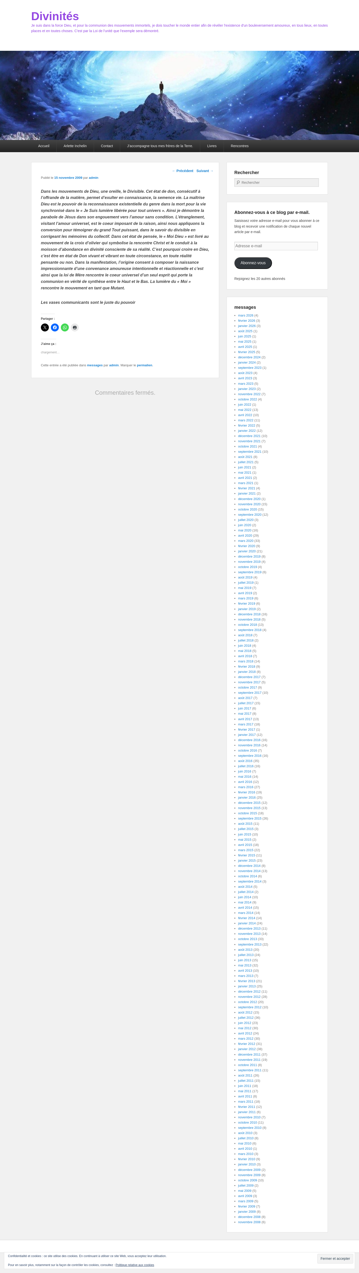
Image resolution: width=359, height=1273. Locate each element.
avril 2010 (245, 1148)
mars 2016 (245, 787)
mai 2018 (244, 651)
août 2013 (245, 950)
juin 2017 (244, 708)
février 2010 (246, 1159)
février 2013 (246, 981)
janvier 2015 (247, 860)
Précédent (182, 171)
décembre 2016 (249, 740)
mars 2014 (245, 913)
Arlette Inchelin (75, 146)
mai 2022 (244, 410)
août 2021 (245, 457)
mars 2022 (245, 420)
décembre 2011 (249, 1054)
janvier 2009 (247, 1211)
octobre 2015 (247, 813)
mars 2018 (245, 661)
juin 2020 (244, 525)
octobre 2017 (247, 687)
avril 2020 (245, 535)
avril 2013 (245, 970)
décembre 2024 (249, 357)
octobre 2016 (247, 750)
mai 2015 (244, 839)
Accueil (43, 146)
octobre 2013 (247, 939)
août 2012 (245, 1012)
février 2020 (246, 546)
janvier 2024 (247, 362)
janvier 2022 (247, 431)
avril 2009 (245, 1196)
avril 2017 (245, 719)
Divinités (55, 16)
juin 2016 (244, 771)
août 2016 (245, 761)
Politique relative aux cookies (135, 1265)
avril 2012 (245, 1033)
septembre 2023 (250, 368)
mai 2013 (244, 965)
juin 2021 (244, 467)
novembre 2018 (249, 619)
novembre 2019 (249, 562)
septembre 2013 (250, 944)
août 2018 (245, 635)
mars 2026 (245, 315)
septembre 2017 (250, 693)
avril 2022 (245, 415)
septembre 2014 (250, 881)
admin (93, 178)
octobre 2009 (247, 1180)
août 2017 (245, 698)
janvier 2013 (247, 986)
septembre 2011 (250, 1070)
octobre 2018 (247, 625)
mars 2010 (245, 1154)
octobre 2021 (247, 446)
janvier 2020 (247, 551)
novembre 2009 (249, 1175)
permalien (144, 365)
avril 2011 (245, 1096)
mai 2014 (244, 902)
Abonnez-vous (253, 263)
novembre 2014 (249, 871)
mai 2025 (244, 341)
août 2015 (245, 824)
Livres (211, 146)
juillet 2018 (246, 640)
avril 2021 (245, 478)
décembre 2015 (249, 803)
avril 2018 (245, 656)
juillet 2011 (246, 1080)
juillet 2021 (246, 462)
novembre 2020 (249, 504)
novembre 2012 (249, 997)
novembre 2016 (249, 745)
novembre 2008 (249, 1222)
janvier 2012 (247, 1049)
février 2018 (246, 666)
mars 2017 (245, 724)
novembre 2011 (249, 1060)
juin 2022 (244, 404)
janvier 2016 (247, 797)
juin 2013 (244, 960)
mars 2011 (245, 1101)
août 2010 (245, 1133)
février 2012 (246, 1044)
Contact (107, 146)
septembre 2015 (250, 818)
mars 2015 (245, 850)
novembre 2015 (249, 808)
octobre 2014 (247, 876)
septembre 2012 (250, 1007)
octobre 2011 (247, 1065)
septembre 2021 (250, 451)
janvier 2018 (247, 672)
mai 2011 (244, 1091)
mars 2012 (245, 1038)
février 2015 (246, 855)
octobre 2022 (247, 399)
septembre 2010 (250, 1128)
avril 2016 (245, 782)
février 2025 (246, 352)
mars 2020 (245, 541)
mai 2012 (244, 1028)
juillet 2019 (246, 582)
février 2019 (246, 603)
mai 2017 (244, 713)
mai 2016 (244, 776)
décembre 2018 (249, 614)
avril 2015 (245, 845)
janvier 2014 (247, 923)
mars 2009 (245, 1201)
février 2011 (246, 1107)
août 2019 (245, 577)
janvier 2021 (247, 493)
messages (95, 365)
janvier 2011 (247, 1112)
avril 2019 (245, 593)
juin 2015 (244, 834)
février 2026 (246, 320)
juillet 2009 (246, 1185)
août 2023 (245, 373)
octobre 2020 (247, 509)
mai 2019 (244, 588)
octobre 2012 (247, 1002)
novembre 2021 (249, 441)
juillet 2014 (246, 892)
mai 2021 (244, 472)
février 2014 (246, 918)
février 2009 (246, 1206)
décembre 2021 (249, 436)
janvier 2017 (247, 735)
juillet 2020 (246, 520)
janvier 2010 (247, 1164)
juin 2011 (244, 1086)
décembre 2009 (249, 1170)
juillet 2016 (246, 766)
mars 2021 (245, 483)
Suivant (204, 171)
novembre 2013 (249, 934)
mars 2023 (245, 383)
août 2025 (245, 331)
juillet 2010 (246, 1138)
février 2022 (246, 425)
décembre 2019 (249, 556)
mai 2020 (244, 530)
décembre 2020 (249, 499)
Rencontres (240, 146)
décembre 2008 (249, 1217)
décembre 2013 (249, 928)
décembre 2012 (249, 991)
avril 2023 (245, 378)
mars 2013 (245, 976)
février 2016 (246, 792)
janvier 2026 (247, 326)
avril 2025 (245, 347)
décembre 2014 (249, 866)
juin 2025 (244, 336)
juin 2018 (244, 645)
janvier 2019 (247, 609)
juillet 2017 (246, 703)
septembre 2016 (250, 756)
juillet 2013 (246, 955)
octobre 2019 (247, 567)
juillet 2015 (246, 829)
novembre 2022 (249, 394)
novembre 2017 (249, 682)
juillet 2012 (246, 1017)
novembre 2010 (249, 1117)
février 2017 (246, 729)
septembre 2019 (250, 572)
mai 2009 (244, 1191)
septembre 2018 (250, 630)
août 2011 (245, 1075)
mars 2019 (245, 598)
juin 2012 (244, 1023)
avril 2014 (245, 907)
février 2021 (246, 488)
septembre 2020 (250, 514)
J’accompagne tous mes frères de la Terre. (160, 146)
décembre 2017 (249, 677)
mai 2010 (244, 1143)
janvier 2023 (247, 389)
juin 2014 (244, 897)
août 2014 (245, 887)
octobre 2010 (247, 1122)
